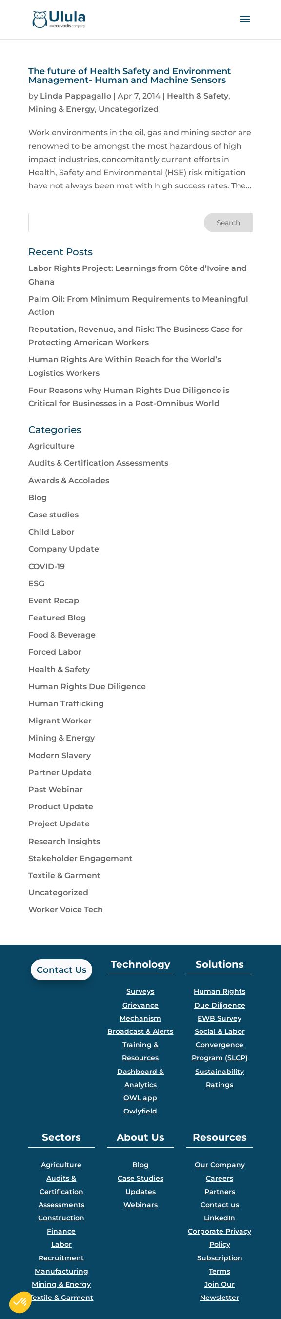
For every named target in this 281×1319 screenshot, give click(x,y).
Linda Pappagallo (75, 96)
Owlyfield (140, 1111)
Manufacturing (61, 1271)
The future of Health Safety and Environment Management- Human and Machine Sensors (129, 75)
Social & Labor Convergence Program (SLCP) (220, 1044)
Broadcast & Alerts (140, 1031)
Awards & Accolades (68, 480)
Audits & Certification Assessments (98, 463)
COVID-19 (46, 566)
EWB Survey (219, 1018)
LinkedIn (219, 1218)
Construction (61, 1218)
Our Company (220, 1164)
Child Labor (51, 531)
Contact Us (61, 970)
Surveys (140, 991)
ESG (36, 583)
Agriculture (51, 446)
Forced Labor (54, 652)
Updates (140, 1191)
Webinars (140, 1204)
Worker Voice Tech (65, 909)
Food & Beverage (62, 634)
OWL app (140, 1097)
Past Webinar (55, 789)
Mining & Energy (61, 109)
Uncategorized (129, 109)
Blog (37, 497)
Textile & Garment (64, 875)
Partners (219, 1191)
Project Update (59, 823)
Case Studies (140, 1178)
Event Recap (53, 600)
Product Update (60, 806)
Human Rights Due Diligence (87, 686)
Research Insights (64, 841)
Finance (61, 1231)
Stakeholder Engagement (80, 858)
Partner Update (60, 772)
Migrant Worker (60, 720)
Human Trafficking (66, 703)
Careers (219, 1178)
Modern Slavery (59, 755)
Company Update (63, 549)
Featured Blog (57, 617)
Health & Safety (197, 96)
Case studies (53, 514)
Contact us (220, 1204)
